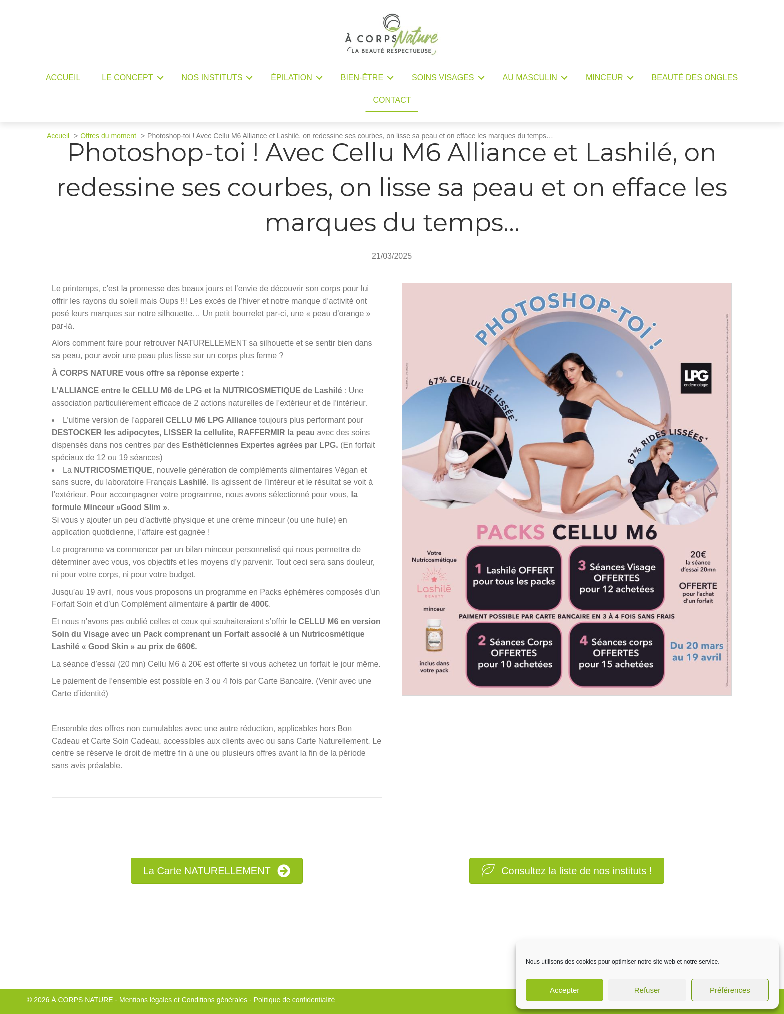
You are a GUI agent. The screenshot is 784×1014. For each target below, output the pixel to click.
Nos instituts (212, 77)
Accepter (565, 990)
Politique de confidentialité (295, 1000)
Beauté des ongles (695, 77)
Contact (392, 100)
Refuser (647, 990)
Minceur (605, 77)
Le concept (127, 77)
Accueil (63, 77)
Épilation (291, 77)
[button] (161, 78)
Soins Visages (443, 77)
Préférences (730, 990)
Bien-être (362, 77)
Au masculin (530, 77)
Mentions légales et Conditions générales (184, 1000)
